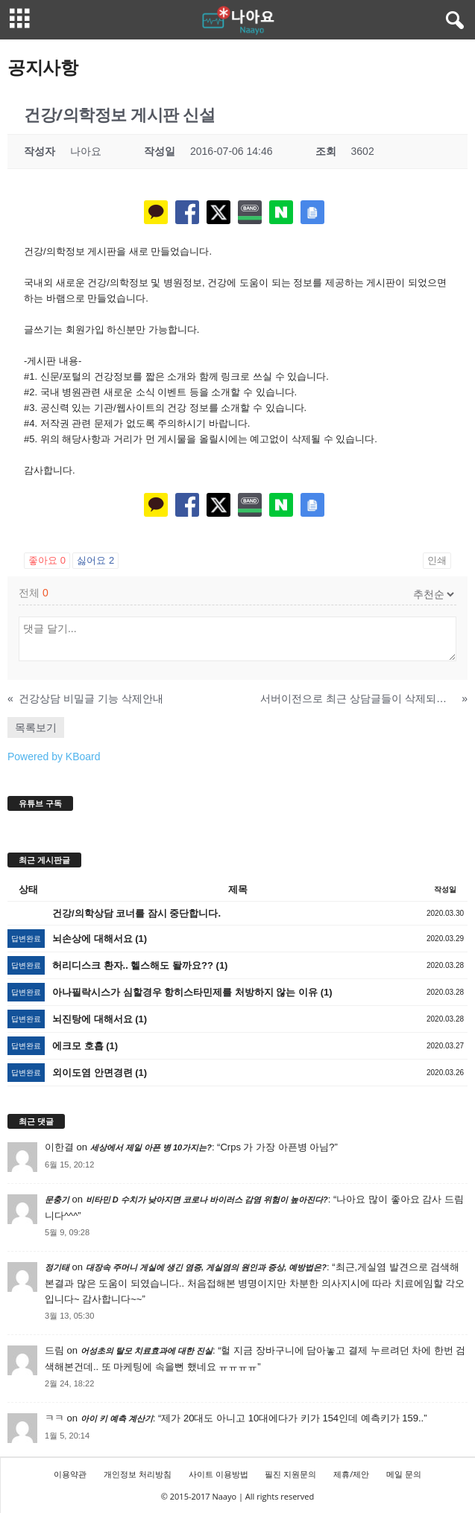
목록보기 (36, 727)
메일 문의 (403, 1473)
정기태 (57, 1267)
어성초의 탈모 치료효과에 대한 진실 (147, 1350)
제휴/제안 (351, 1473)
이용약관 (70, 1473)
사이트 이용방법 (218, 1473)
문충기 (57, 1199)
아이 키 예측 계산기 (117, 1418)
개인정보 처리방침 (138, 1473)
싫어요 (95, 560)
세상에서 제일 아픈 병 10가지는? (151, 1147)
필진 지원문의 (290, 1473)
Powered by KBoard (54, 756)
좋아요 (47, 560)
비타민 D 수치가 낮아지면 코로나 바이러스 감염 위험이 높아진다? (207, 1199)
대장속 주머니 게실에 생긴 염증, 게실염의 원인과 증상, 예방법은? (206, 1267)
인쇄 (437, 560)
